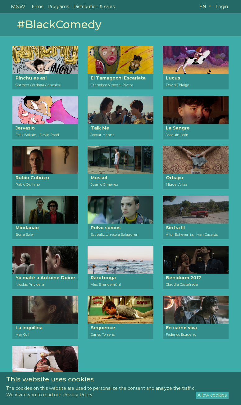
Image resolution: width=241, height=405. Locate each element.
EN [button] (203, 6)
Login (222, 6)
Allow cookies (212, 395)
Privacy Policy (77, 395)
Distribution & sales (94, 6)
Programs (58, 6)
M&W (18, 6)
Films (37, 6)
